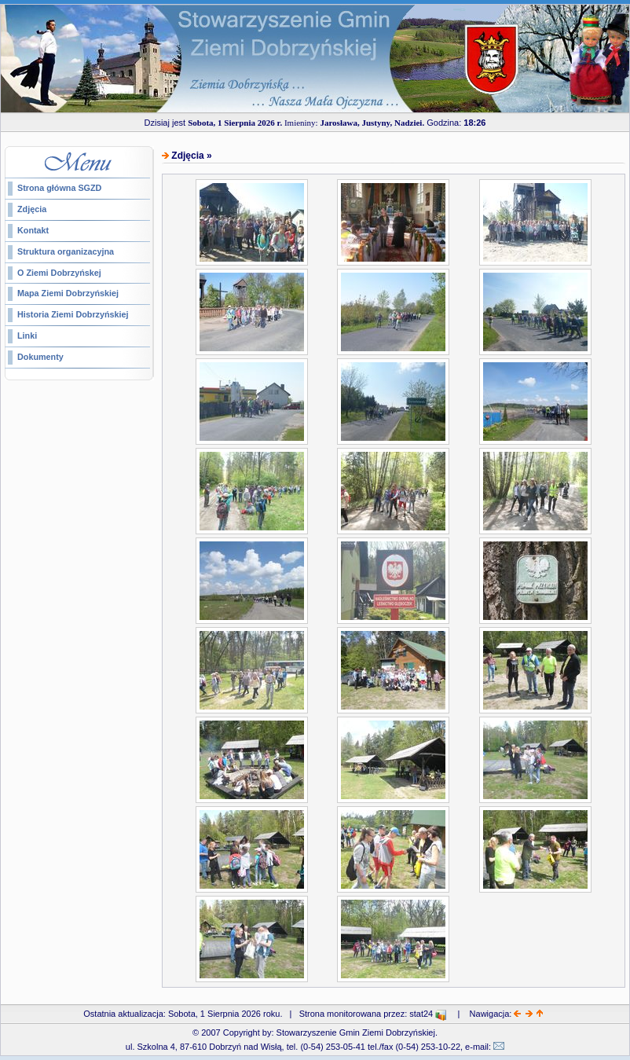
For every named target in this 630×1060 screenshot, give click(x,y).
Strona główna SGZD (59, 188)
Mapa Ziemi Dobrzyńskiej (68, 293)
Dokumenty (40, 356)
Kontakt (33, 230)
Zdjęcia (31, 209)
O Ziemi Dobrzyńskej (59, 272)
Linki (27, 335)
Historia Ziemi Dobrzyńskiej (73, 314)
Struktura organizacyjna (65, 251)
